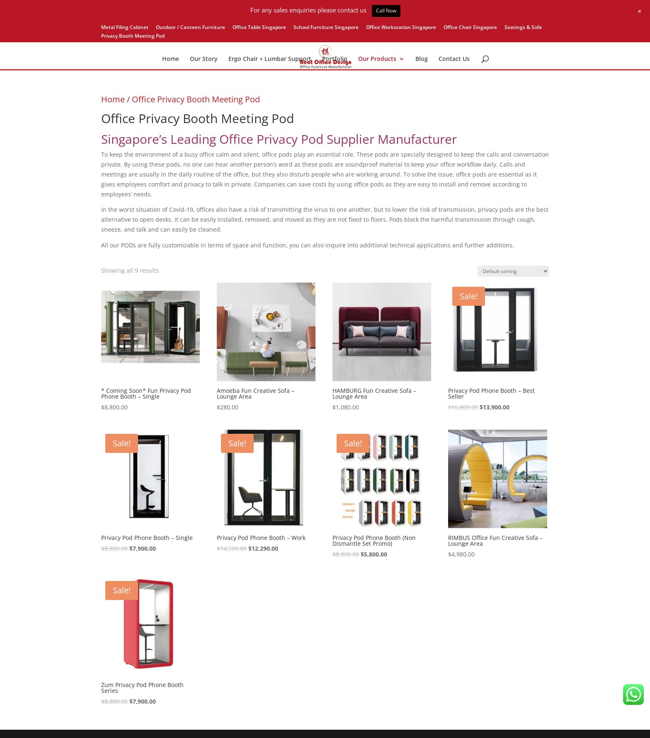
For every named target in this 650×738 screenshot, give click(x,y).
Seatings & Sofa (523, 28)
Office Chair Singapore (470, 28)
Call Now (386, 10)
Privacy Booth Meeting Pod (133, 36)
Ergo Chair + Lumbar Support (269, 59)
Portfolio (334, 59)
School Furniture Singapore (326, 28)
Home (170, 59)
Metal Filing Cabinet (124, 28)
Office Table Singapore (259, 28)
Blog (421, 59)
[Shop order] (513, 271)
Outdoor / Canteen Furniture (190, 28)
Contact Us (454, 59)
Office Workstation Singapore (401, 28)
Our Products (377, 59)
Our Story (204, 59)
